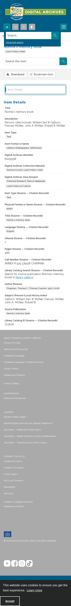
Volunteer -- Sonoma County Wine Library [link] (25, 442)
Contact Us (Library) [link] (14, 467)
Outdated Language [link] (14, 355)
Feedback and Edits (14, 506)
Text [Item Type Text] (9, 136)
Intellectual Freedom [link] (14, 375)
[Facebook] (14, 563)
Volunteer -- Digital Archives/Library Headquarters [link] (30, 436)
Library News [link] (11, 474)
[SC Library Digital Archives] (35, 12)
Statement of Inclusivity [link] (16, 349)
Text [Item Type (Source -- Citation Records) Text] (9, 197)
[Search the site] (28, 35)
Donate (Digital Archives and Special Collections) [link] (28, 423)
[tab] (35, 90)
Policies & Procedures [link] (15, 398)
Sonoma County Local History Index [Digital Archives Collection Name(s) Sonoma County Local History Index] (25, 170)
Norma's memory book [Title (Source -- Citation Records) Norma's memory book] (18, 220)
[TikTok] (29, 563)
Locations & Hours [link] (13, 461)
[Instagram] (22, 563)
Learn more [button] (34, 590)
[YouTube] (7, 563)
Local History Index (15, 51)
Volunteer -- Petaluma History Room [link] (22, 429)
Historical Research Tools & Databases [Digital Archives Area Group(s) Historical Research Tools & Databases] (26, 181)
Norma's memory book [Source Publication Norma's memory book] (18, 313)
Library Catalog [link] (11, 383)
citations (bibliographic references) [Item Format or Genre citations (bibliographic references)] (24, 148)
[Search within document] (63, 61)
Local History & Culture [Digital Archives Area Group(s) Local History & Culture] (18, 186)
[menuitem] (35, 342)
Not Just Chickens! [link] (13, 480)
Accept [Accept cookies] (9, 601)
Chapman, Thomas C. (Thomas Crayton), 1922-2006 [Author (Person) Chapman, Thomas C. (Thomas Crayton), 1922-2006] (33, 288)
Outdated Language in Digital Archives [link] (23, 362)
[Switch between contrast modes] (32, 27)
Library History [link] (11, 368)
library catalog (24, 277)
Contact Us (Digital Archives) (18, 501)
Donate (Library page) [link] (15, 416)
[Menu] (63, 27)
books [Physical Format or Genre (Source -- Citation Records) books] (10, 208)
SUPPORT (9, 412)
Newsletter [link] (9, 487)
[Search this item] (31, 61)
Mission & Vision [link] (12, 342)
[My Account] (24, 27)
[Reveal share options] (15, 27)
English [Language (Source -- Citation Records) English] (10, 231)
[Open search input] (7, 27)
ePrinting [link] (8, 493)
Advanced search (14, 42)
